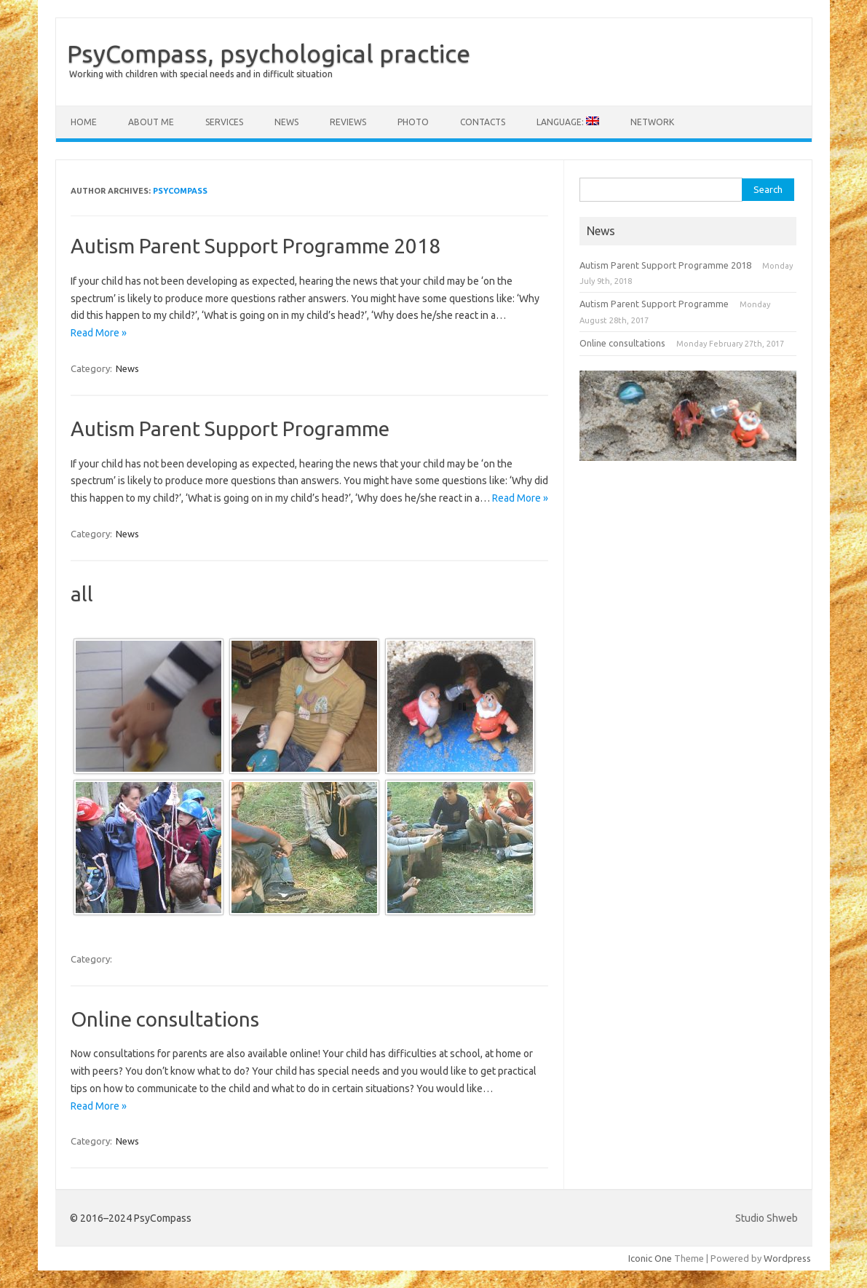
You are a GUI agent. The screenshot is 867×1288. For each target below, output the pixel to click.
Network (652, 122)
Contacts (482, 122)
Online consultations (165, 1019)
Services (224, 122)
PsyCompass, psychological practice (268, 53)
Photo (413, 122)
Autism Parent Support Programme (230, 428)
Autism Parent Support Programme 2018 (255, 245)
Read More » (99, 333)
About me (151, 122)
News (286, 122)
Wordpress (787, 1258)
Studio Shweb (766, 1218)
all (82, 593)
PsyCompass (180, 190)
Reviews (348, 122)
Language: (568, 121)
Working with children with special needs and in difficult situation (201, 74)
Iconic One (650, 1258)
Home (84, 122)
